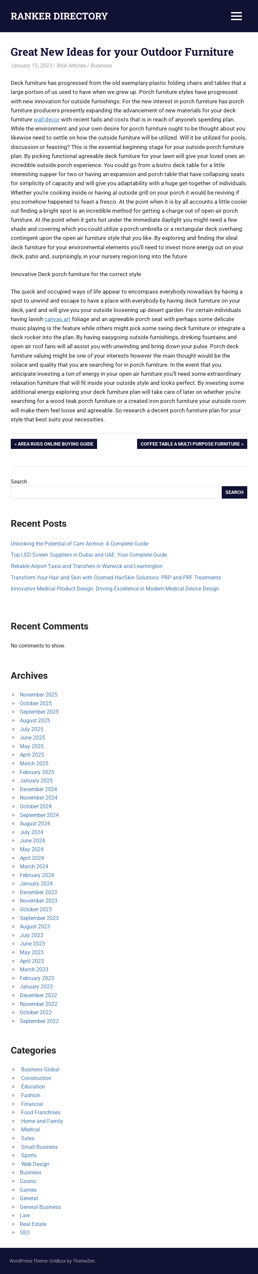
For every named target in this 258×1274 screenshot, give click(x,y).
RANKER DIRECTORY (59, 16)
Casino (28, 1181)
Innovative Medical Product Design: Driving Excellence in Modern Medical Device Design (115, 588)
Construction (35, 1078)
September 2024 (39, 815)
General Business (40, 1207)
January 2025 (36, 780)
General (29, 1198)
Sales (27, 1138)
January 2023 (36, 986)
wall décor (47, 119)
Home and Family (41, 1121)
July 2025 (31, 729)
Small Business (39, 1147)
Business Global (39, 1069)
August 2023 (35, 926)
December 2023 (38, 892)
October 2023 (36, 909)
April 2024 (32, 858)
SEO (25, 1232)
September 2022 (39, 1021)
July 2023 (31, 935)
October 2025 (36, 703)
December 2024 (38, 789)
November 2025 (38, 695)
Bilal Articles (71, 65)
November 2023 (38, 901)
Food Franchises (40, 1112)
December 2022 (38, 995)
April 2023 (32, 961)
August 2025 (35, 720)
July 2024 (31, 832)
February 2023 (37, 978)
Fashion (30, 1095)
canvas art (57, 319)
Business (101, 65)
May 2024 (32, 849)
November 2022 (38, 1004)
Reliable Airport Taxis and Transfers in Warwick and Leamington (87, 566)
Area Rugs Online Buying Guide (55, 444)
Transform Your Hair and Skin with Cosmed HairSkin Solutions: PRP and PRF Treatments (116, 577)
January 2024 (36, 883)
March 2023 (34, 969)
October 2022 (36, 1012)
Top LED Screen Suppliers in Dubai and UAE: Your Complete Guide (89, 555)
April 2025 (32, 755)
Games (28, 1190)
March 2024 (34, 866)
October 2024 (36, 806)
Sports (28, 1155)
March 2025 (34, 763)
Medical (30, 1129)
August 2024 (35, 823)
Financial (31, 1104)
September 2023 (39, 918)
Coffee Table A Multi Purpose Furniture (190, 444)
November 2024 (38, 798)
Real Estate (33, 1224)
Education (32, 1086)
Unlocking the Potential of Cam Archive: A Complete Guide (79, 544)
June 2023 (32, 943)
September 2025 (39, 712)
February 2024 (37, 875)
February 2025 (37, 772)
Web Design (34, 1164)
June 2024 (32, 840)
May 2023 (32, 952)
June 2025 (32, 737)
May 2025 (32, 746)
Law (25, 1215)
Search (19, 481)
